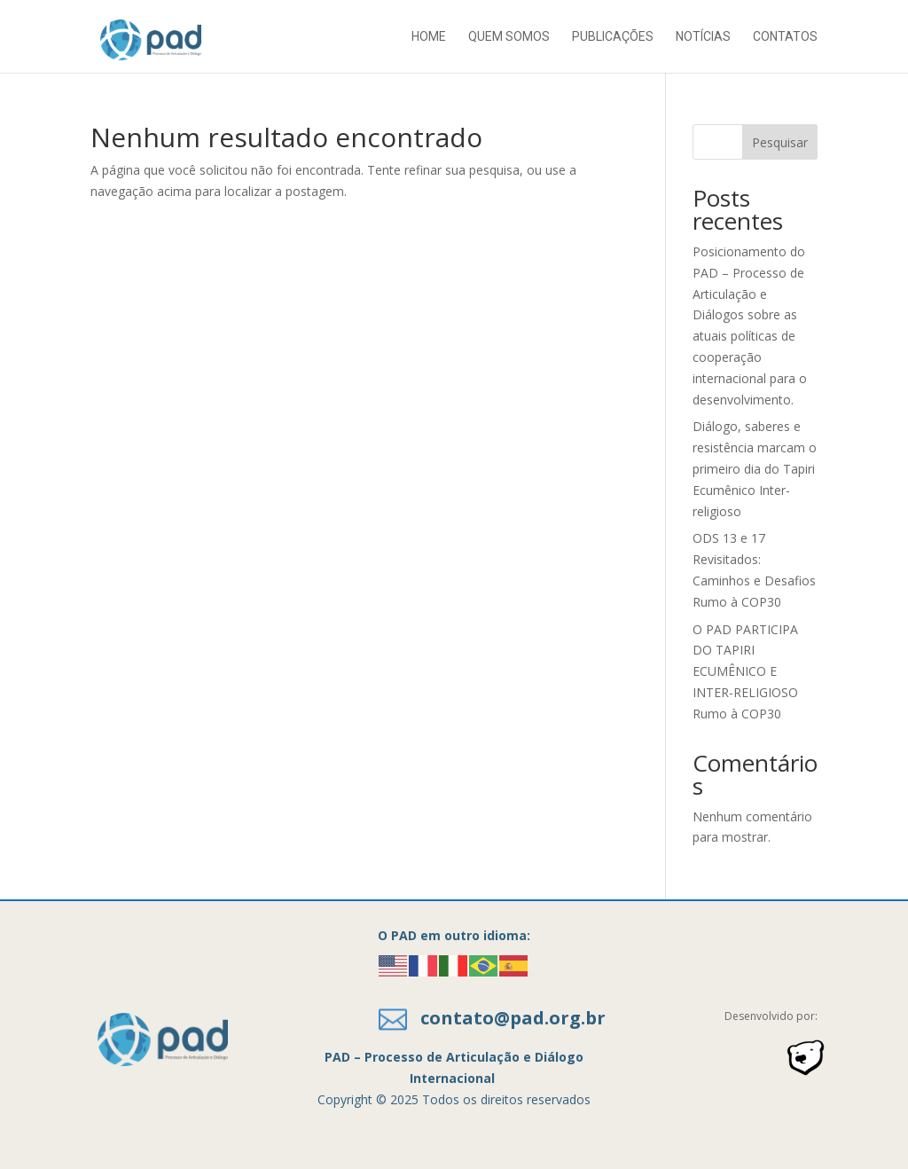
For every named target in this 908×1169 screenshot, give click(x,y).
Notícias (703, 36)
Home (428, 36)
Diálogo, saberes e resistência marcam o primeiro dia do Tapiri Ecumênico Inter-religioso (755, 468)
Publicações (613, 36)
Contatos (785, 36)
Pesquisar (780, 142)
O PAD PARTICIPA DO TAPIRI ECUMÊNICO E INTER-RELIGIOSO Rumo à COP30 (745, 671)
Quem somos (509, 36)
